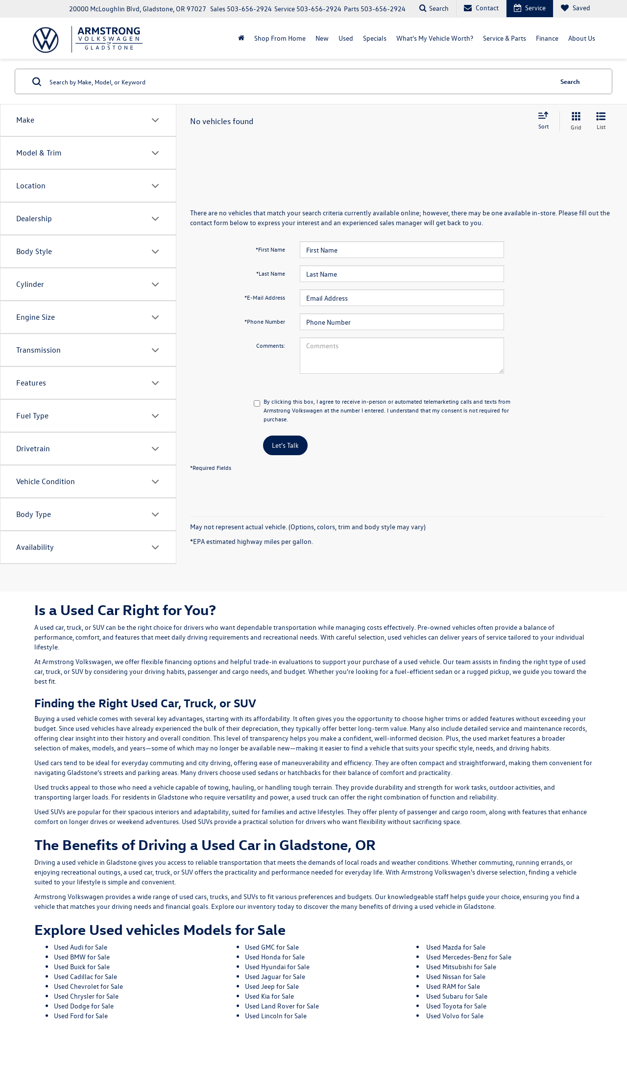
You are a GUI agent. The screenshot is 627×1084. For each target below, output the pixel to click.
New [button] (322, 38)
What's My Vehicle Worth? (434, 38)
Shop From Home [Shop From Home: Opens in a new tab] (280, 38)
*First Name (270, 249)
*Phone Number (264, 321)
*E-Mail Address (264, 297)
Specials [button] (374, 38)
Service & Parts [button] (504, 38)
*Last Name (270, 273)
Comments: (270, 345)
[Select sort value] (546, 121)
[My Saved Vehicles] (575, 8)
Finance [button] (547, 38)
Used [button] (345, 38)
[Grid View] (574, 121)
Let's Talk (285, 445)
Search (570, 81)
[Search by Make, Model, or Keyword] (299, 81)
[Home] (241, 38)
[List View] (601, 121)
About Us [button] (581, 38)
